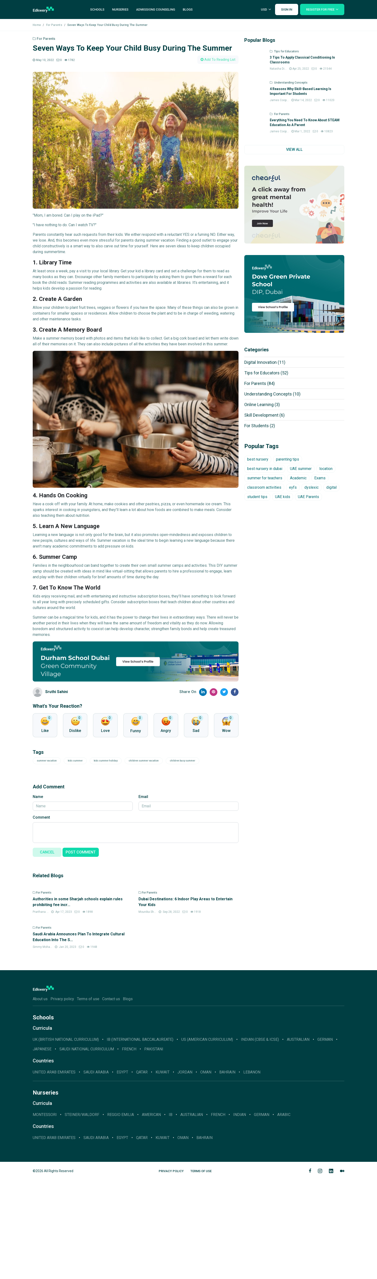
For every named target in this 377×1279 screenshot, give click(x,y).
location (326, 468)
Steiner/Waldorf (82, 1214)
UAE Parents (308, 496)
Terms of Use (201, 1270)
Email (143, 796)
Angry (166, 730)
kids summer (75, 760)
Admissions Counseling (155, 9)
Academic (298, 478)
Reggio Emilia (120, 1214)
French (129, 1148)
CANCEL (47, 852)
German (261, 1214)
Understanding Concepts (272, 393)
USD (264, 9)
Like (45, 730)
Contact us (111, 1098)
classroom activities (264, 487)
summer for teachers (264, 478)
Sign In (286, 9)
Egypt (122, 1171)
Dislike (75, 730)
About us (40, 1098)
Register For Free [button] (320, 9)
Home (37, 25)
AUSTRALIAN (298, 1138)
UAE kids (282, 496)
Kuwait (163, 1171)
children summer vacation (144, 760)
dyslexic (311, 487)
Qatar (142, 1171)
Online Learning (262, 404)
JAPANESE (42, 1148)
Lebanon (251, 1171)
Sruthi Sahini (56, 691)
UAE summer (301, 468)
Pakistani (153, 1148)
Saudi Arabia (96, 1171)
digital (331, 487)
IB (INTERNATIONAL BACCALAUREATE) (140, 1138)
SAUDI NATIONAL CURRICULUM (86, 1148)
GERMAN (325, 1138)
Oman (205, 1171)
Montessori (45, 1214)
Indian (239, 1214)
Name (38, 796)
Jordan (184, 1171)
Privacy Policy (171, 1270)
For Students (259, 425)
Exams (320, 478)
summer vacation (47, 760)
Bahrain (227, 1171)
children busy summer (182, 760)
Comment (41, 817)
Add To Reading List (218, 60)
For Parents (54, 25)
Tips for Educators (266, 372)
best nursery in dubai (264, 468)
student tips (257, 496)
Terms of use (88, 1098)
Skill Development (264, 415)
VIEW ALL (294, 149)
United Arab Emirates (54, 1171)
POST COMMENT (81, 852)
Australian (191, 1214)
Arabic (283, 1214)
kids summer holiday (106, 760)
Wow (226, 730)
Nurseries (120, 9)
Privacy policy (62, 1098)
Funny (135, 731)
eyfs (293, 487)
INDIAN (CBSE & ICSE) (260, 1138)
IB (170, 1214)
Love (105, 730)
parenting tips (287, 459)
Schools (97, 9)
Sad (196, 730)
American (151, 1214)
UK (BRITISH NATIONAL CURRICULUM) (66, 1138)
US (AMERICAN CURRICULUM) (207, 1138)
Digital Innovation (264, 362)
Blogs (188, 9)
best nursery (257, 459)
